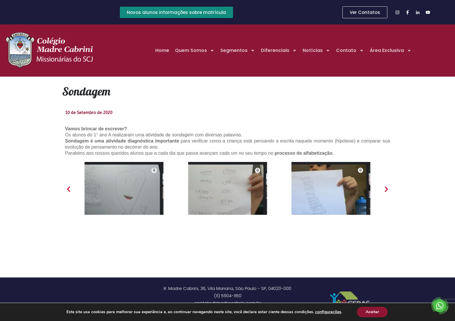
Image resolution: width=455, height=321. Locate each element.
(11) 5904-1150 (227, 296)
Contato (350, 50)
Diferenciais (279, 50)
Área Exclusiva (390, 50)
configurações (328, 312)
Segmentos (237, 50)
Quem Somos (194, 50)
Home (162, 50)
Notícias (316, 50)
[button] (68, 189)
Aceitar (372, 312)
